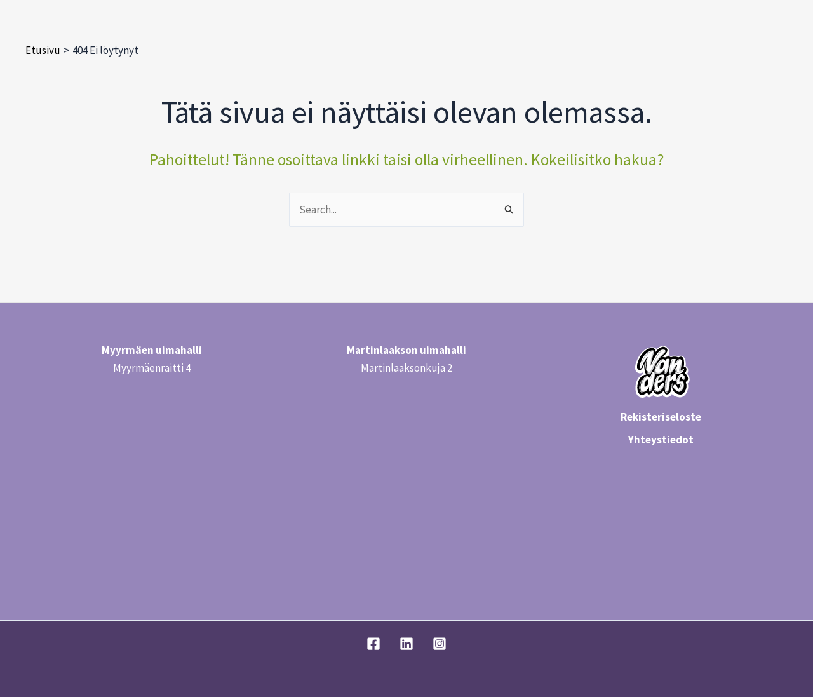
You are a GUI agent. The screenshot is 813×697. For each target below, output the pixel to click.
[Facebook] (373, 644)
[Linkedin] (406, 644)
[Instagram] (440, 644)
